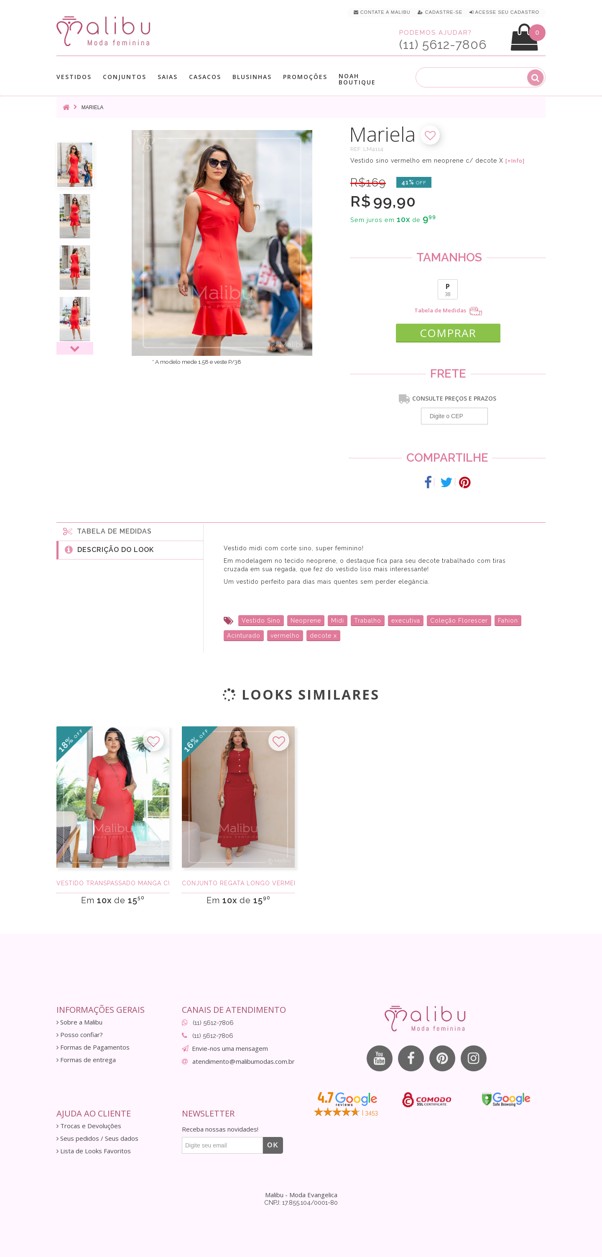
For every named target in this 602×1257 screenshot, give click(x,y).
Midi (337, 620)
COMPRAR (448, 332)
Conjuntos (124, 77)
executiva (405, 620)
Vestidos (74, 77)
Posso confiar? (79, 1035)
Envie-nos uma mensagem (230, 1048)
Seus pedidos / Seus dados (97, 1138)
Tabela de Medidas (448, 311)
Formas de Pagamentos (93, 1047)
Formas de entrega (86, 1060)
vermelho (285, 635)
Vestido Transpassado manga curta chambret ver (112, 883)
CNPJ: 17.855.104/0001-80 (301, 1202)
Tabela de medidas (107, 531)
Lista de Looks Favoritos (93, 1151)
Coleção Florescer (459, 620)
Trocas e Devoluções (88, 1126)
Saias (168, 77)
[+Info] (515, 161)
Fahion (508, 620)
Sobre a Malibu (79, 1022)
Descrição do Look (109, 549)
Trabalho (367, 620)
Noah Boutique (357, 79)
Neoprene (306, 620)
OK (273, 1145)
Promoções (305, 77)
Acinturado (243, 635)
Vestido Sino (261, 620)
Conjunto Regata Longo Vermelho (238, 883)
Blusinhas (252, 77)
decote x (323, 635)
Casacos (205, 77)
